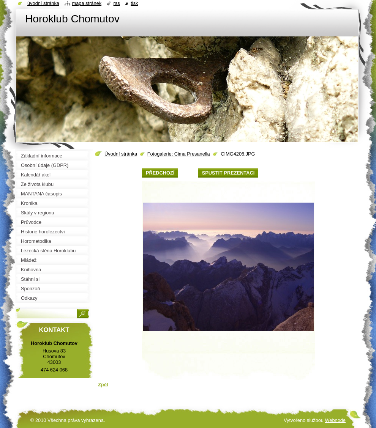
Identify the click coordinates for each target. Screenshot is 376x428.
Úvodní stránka (120, 154)
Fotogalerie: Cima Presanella (178, 154)
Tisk (134, 3)
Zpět (103, 384)
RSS (117, 3)
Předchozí (160, 173)
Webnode (335, 420)
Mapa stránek (87, 3)
